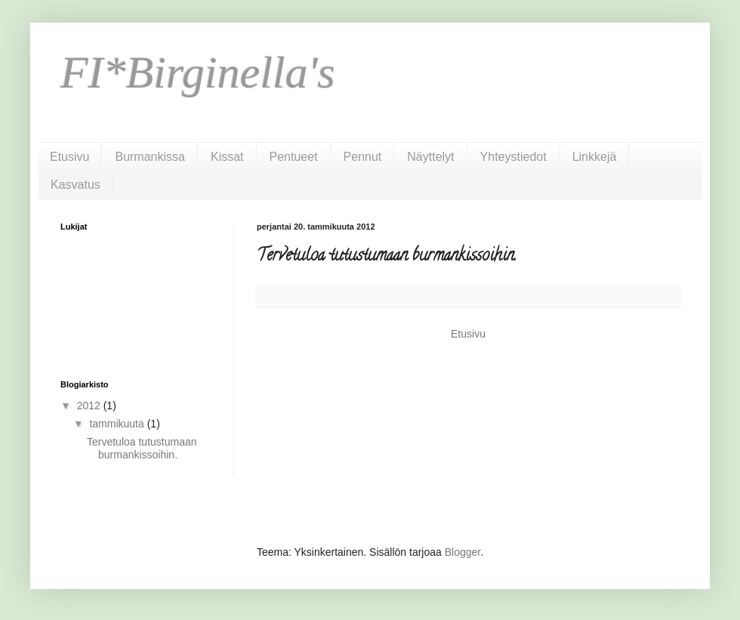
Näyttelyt (430, 156)
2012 (90, 405)
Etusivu (69, 156)
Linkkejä (594, 156)
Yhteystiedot (513, 156)
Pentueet (294, 156)
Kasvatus (75, 184)
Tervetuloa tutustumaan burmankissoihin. (142, 448)
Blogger (462, 552)
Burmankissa (149, 156)
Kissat (227, 156)
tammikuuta (117, 424)
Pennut (363, 156)
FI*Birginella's (197, 72)
